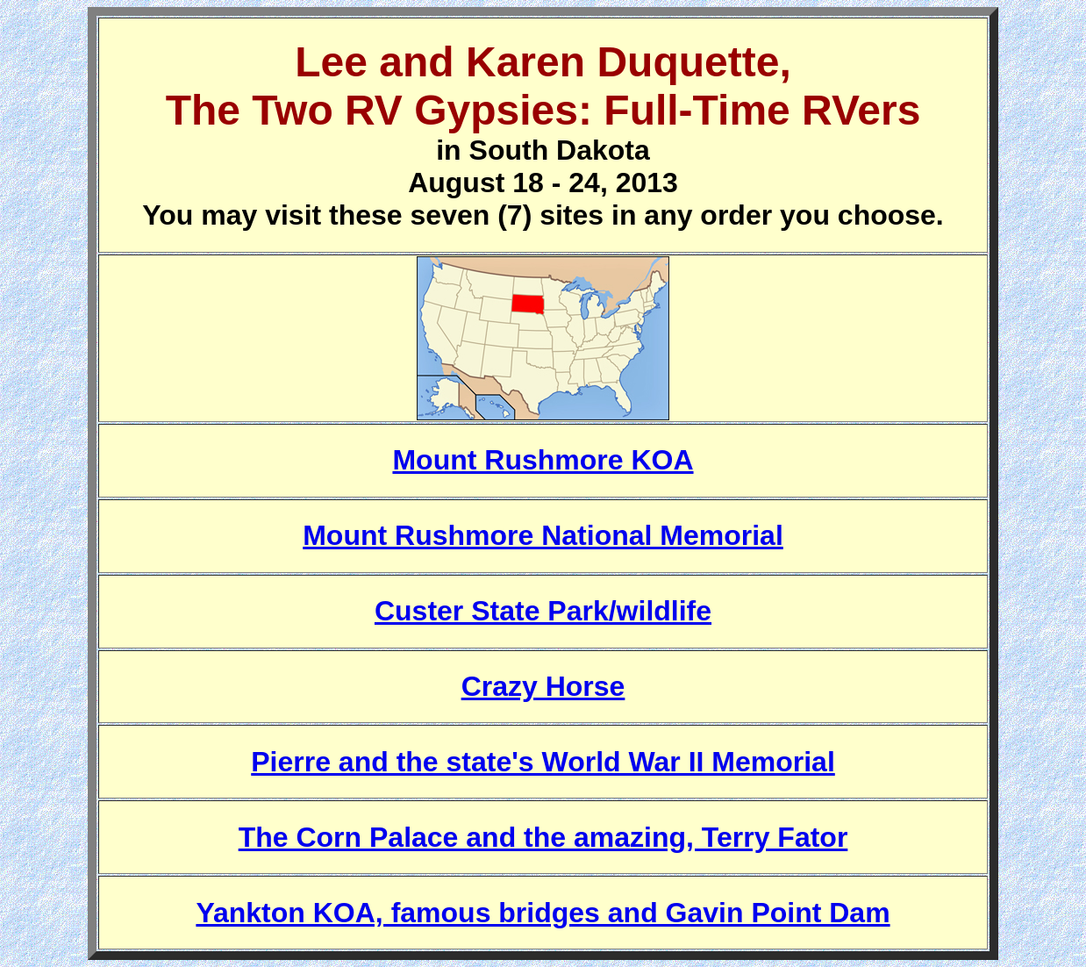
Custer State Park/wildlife (543, 611)
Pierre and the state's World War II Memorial (543, 761)
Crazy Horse (543, 686)
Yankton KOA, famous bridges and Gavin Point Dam (543, 912)
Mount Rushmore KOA (542, 460)
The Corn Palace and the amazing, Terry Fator (543, 837)
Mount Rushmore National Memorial (543, 535)
